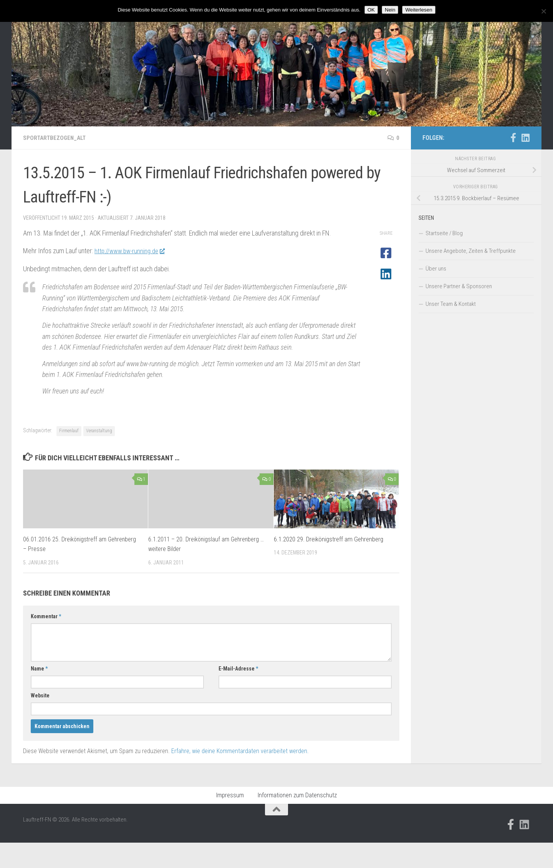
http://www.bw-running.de (131, 251)
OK (371, 10)
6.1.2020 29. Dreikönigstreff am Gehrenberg (328, 539)
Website (40, 695)
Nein (390, 10)
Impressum (230, 795)
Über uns (436, 268)
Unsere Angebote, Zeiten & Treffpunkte (471, 250)
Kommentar (46, 616)
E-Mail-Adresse (238, 669)
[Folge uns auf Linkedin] (525, 137)
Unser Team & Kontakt (451, 303)
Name (39, 669)
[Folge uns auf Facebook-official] (513, 137)
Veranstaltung (99, 430)
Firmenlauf (69, 430)
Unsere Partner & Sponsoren (459, 286)
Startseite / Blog (444, 233)
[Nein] (543, 11)
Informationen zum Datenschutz (297, 795)
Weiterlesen (418, 10)
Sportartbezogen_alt (56, 137)
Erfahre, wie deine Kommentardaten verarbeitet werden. (240, 751)
